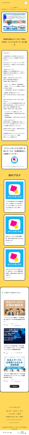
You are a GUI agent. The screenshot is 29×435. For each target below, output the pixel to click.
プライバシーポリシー (14, 422)
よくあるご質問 (11, 413)
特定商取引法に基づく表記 (12, 416)
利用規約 (21, 416)
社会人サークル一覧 (22, 432)
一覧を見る (14, 386)
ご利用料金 (18, 413)
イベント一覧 (8, 432)
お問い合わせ (9, 411)
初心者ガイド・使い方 (18, 411)
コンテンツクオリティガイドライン (14, 419)
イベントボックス (5, 2)
